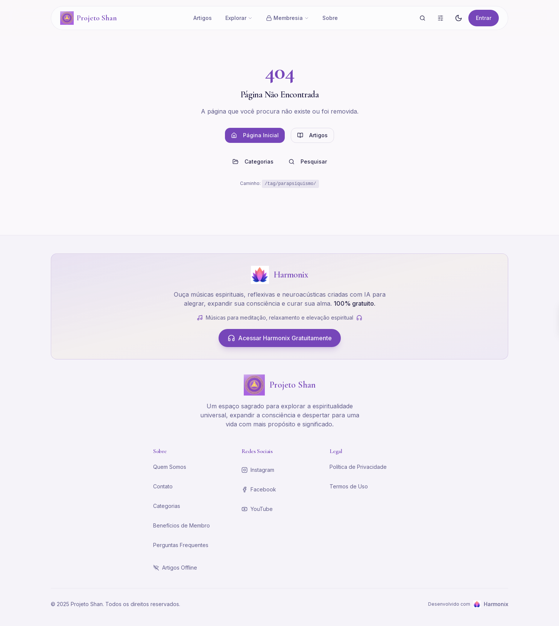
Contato (163, 486)
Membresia (287, 18)
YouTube (257, 509)
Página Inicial (255, 135)
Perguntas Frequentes (180, 545)
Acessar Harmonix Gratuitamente (280, 338)
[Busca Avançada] (440, 18)
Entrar (483, 18)
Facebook (259, 489)
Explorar (238, 18)
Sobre (330, 18)
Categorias (252, 161)
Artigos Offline (175, 567)
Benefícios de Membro (181, 525)
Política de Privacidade (358, 467)
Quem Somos (169, 467)
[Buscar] (422, 18)
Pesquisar (308, 161)
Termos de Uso (349, 486)
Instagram (258, 470)
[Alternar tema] (458, 18)
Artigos (202, 18)
